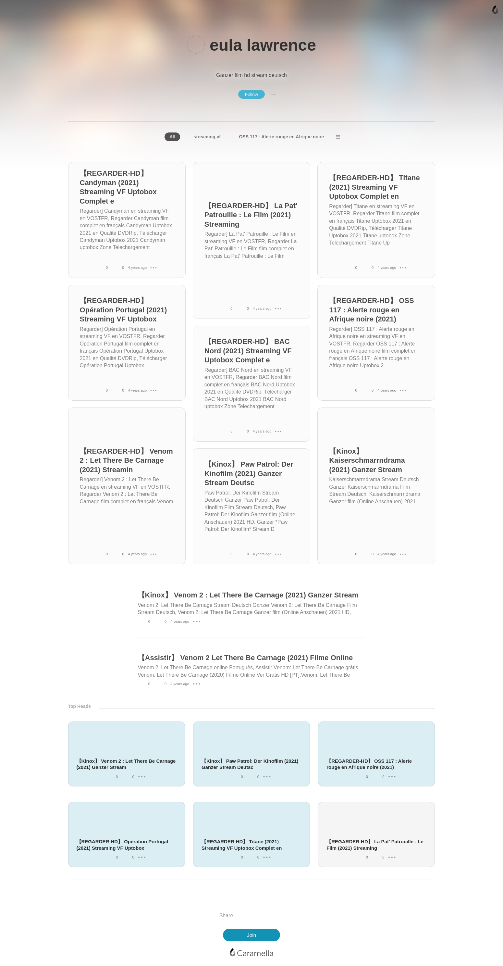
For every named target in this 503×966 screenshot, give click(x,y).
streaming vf (207, 136)
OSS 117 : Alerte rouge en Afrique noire (281, 136)
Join (251, 935)
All (172, 136)
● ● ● (273, 94)
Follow (251, 94)
